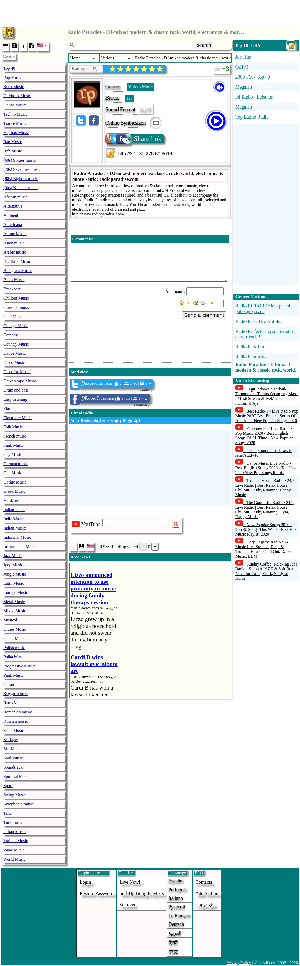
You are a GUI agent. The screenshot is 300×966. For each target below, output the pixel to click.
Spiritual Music (16, 776)
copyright (205, 904)
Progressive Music (19, 666)
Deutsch (176, 924)
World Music (14, 859)
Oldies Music (14, 629)
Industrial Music (17, 537)
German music (15, 463)
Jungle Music (14, 574)
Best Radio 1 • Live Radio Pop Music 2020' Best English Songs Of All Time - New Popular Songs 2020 (266, 416)
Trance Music (15, 123)
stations (127, 904)
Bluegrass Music (17, 270)
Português (178, 889)
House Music (14, 105)
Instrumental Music (19, 546)
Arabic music (14, 252)
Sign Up (131, 420)
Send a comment (204, 315)
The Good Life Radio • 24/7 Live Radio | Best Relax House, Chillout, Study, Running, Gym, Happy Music (264, 509)
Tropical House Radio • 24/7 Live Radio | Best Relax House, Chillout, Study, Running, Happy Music (265, 487)
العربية (175, 933)
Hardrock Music (17, 96)
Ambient (10, 215)
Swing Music (14, 795)
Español (176, 880)
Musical (10, 620)
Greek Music (14, 491)
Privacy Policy (239, 962)
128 (129, 98)
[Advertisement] (150, 12)
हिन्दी (173, 942)
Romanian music (17, 712)
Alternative (12, 206)
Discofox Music (17, 371)
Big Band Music (17, 261)
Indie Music (13, 519)
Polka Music (13, 657)
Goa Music (12, 473)
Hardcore (11, 500)
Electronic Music (17, 417)
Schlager (10, 739)
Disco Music (14, 362)
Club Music (13, 316)
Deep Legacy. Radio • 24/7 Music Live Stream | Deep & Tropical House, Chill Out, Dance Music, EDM (263, 549)
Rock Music (13, 86)
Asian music (13, 243)
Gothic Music (15, 482)
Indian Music (14, 528)
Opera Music (14, 638)
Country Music (16, 344)
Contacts (203, 882)
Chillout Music (16, 298)
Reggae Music (15, 693)
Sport (8, 785)
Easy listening (15, 399)
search (204, 45)
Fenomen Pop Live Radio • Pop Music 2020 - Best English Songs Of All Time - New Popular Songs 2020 (264, 435)
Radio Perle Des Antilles (258, 321)
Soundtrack (13, 767)
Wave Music (13, 850)
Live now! (130, 882)
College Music (15, 325)
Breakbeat (12, 289)
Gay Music (12, 454)
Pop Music (12, 77)
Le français (180, 915)
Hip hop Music (16, 132)
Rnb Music (12, 151)
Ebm (7, 408)
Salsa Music (13, 730)
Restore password (97, 893)
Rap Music (12, 142)
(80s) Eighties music (20, 178)
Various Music (15, 841)
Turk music (13, 822)
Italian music (14, 509)
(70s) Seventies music (21, 169)
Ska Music (12, 749)
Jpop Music (13, 565)
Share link (133, 138)
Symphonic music (18, 804)
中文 (173, 951)
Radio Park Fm (249, 347)
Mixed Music (14, 611)
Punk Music (13, 675)
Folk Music (13, 427)
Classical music (16, 307)
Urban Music (14, 831)
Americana (12, 224)
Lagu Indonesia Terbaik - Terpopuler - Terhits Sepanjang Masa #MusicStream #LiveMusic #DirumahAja (266, 396)
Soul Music (13, 758)
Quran (8, 684)
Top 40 (9, 68)
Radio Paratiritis (250, 356)
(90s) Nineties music (20, 188)
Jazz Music (12, 555)
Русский (177, 907)
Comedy (10, 335)
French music (14, 436)
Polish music (14, 647)
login (85, 882)
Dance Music (14, 353)
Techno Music (15, 114)
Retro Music (13, 703)
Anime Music (15, 234)
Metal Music (14, 601)
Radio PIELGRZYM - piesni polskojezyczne (263, 308)
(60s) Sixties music (19, 160)
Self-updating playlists (142, 893)
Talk (7, 813)
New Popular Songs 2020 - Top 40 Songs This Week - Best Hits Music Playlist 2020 (266, 529)
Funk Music (13, 445)
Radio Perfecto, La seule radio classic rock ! (264, 334)
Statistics (79, 372)
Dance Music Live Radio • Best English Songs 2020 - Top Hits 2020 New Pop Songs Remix (265, 468)
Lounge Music (15, 592)
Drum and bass (16, 390)
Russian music (15, 721)
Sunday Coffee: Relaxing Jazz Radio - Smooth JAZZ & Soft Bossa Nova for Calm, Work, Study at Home (266, 571)
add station (206, 893)
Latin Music (13, 583)
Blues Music (13, 280)
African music (15, 197)
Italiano (176, 898)
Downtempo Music (19, 381)
